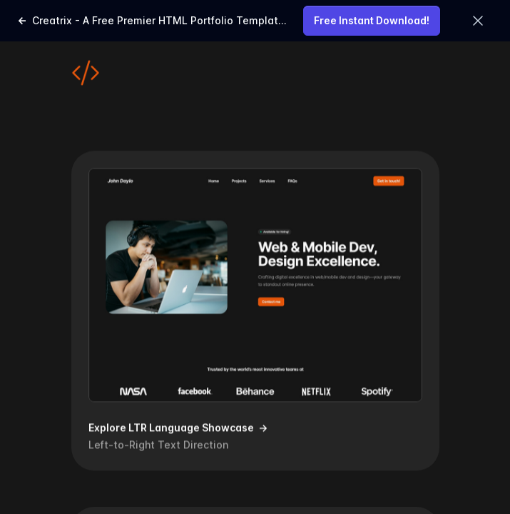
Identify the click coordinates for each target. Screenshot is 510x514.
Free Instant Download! (371, 20)
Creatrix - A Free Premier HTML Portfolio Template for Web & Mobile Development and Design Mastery (151, 21)
